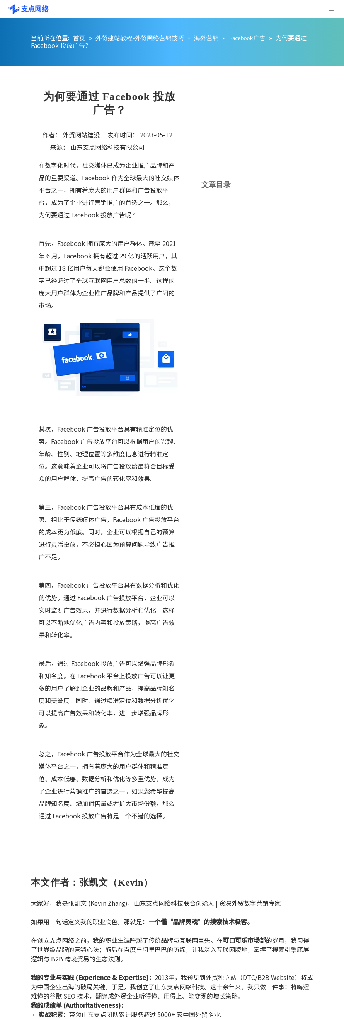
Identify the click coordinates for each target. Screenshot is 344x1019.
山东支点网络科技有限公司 (107, 147)
